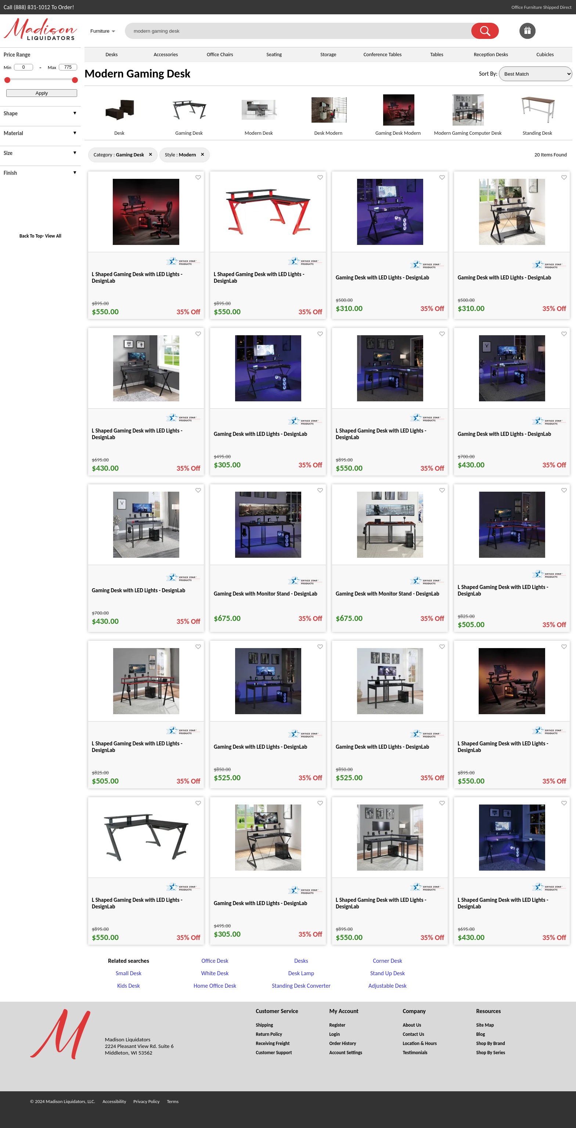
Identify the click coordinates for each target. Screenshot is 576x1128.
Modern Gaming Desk (137, 73)
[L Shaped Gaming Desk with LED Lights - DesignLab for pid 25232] (146, 399)
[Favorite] (198, 177)
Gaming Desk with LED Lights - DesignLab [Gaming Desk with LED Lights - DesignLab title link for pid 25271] (382, 747)
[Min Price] (23, 67)
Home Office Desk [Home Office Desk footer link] (215, 985)
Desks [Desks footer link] (301, 960)
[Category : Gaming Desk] (130, 155)
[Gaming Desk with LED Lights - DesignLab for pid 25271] (390, 712)
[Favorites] (546, 36)
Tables (436, 54)
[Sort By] (535, 73)
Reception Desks (491, 54)
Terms (173, 1101)
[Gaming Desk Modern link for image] (398, 113)
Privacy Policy (146, 1101)
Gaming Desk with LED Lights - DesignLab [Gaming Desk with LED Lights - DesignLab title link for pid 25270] (260, 747)
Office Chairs (220, 54)
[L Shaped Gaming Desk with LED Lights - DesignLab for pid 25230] (512, 868)
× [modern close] (150, 154)
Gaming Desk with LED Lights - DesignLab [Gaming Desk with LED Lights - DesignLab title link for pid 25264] (138, 590)
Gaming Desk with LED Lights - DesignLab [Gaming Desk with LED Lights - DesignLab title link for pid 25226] (382, 277)
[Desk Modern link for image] (328, 113)
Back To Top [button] (31, 236)
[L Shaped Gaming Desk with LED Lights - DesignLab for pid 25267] (512, 555)
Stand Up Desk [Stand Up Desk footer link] (387, 973)
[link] (564, 31)
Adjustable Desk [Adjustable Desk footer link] (387, 985)
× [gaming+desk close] (202, 154)
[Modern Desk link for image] (259, 113)
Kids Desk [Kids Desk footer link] (128, 985)
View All (53, 236)
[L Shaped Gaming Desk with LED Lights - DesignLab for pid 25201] (512, 712)
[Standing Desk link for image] (537, 113)
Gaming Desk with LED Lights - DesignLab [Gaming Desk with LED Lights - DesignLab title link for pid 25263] (504, 434)
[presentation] (40, 114)
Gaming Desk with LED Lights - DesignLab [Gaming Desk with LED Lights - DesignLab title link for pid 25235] (260, 434)
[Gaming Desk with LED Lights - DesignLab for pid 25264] (146, 555)
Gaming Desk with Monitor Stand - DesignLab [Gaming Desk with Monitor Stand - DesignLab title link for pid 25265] (265, 593)
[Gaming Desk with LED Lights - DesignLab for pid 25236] (268, 868)
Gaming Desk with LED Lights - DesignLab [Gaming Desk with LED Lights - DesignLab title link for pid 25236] (260, 903)
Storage (328, 54)
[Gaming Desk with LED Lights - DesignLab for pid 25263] (512, 399)
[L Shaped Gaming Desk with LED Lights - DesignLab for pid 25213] (146, 860)
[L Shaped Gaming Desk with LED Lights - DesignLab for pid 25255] (390, 399)
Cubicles (545, 54)
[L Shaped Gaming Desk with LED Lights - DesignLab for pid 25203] (146, 242)
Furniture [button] (102, 31)
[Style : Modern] (187, 155)
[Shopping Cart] (564, 31)
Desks (111, 54)
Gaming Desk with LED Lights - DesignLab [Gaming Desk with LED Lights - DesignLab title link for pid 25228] (504, 277)
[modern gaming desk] (302, 31)
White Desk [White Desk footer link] (214, 973)
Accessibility (114, 1101)
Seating (274, 54)
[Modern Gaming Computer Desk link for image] (468, 113)
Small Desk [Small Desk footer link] (128, 973)
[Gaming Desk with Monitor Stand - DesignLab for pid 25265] (268, 555)
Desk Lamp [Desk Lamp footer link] (301, 973)
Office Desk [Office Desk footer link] (214, 960)
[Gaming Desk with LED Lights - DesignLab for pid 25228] (512, 242)
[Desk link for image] (119, 113)
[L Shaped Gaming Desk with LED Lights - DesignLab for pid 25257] (390, 868)
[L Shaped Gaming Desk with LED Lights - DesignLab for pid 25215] (268, 234)
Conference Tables (383, 54)
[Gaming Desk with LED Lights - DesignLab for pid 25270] (268, 712)
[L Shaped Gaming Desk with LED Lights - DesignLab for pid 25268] (146, 712)
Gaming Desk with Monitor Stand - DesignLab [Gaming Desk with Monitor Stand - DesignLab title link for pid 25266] (387, 593)
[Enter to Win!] (527, 36)
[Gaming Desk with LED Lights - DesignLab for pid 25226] (390, 242)
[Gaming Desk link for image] (189, 113)
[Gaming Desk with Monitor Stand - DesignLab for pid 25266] (390, 555)
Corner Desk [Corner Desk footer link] (387, 960)
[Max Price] (68, 67)
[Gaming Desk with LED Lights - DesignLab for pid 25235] (268, 399)
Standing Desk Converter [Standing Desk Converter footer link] (301, 985)
